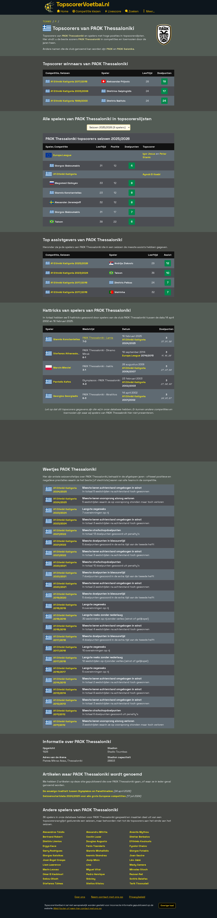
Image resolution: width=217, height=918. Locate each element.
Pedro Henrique (95, 874)
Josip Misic (93, 860)
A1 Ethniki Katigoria (69, 81)
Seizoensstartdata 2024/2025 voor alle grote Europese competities (84, 796)
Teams (47, 21)
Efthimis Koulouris (140, 841)
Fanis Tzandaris (95, 846)
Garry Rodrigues (52, 850)
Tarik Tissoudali (139, 883)
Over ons (80, 896)
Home (62, 11)
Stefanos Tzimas (53, 883)
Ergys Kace (49, 846)
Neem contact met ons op (107, 896)
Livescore (113, 11)
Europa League (138, 355)
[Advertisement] (108, 440)
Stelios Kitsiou (95, 883)
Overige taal (167, 905)
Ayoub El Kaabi (151, 174)
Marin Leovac (51, 869)
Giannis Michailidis (97, 850)
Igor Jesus (149, 153)
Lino (88, 864)
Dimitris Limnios (52, 841)
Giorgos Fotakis (139, 850)
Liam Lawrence (52, 864)
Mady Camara (138, 864)
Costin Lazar (93, 836)
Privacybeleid (137, 896)
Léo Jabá (135, 860)
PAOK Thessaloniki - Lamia (97, 337)
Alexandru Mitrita (96, 832)
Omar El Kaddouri (53, 874)
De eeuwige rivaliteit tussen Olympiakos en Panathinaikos (78, 791)
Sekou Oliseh (50, 878)
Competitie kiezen (86, 11)
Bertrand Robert (53, 836)
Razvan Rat (136, 874)
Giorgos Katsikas (53, 855)
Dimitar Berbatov (140, 836)
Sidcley (90, 878)
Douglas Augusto (96, 841)
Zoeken (132, 11)
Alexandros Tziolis (53, 832)
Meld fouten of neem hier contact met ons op (77, 908)
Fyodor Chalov (138, 846)
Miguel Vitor (93, 869)
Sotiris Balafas (139, 878)
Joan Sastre (137, 855)
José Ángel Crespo (54, 860)
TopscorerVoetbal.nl (82, 4)
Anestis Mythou (139, 832)
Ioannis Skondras (96, 855)
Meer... (149, 11)
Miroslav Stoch (139, 869)
